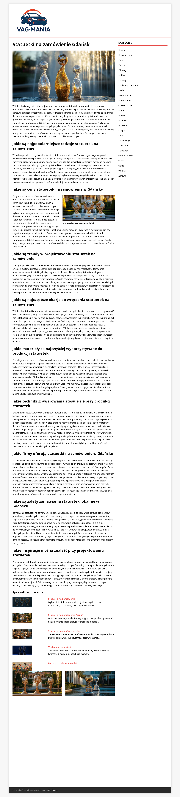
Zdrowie (122, 175)
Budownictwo (125, 55)
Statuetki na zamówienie (61, 598)
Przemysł (122, 120)
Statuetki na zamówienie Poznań (65, 615)
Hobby (121, 75)
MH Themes (53, 790)
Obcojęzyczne (125, 105)
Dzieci (121, 60)
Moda (121, 90)
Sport (121, 135)
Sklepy (121, 130)
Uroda (121, 160)
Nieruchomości (125, 100)
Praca (121, 110)
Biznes (121, 50)
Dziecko (122, 65)
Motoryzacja (124, 95)
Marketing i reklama (128, 85)
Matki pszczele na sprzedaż (62, 663)
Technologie (124, 140)
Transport (123, 145)
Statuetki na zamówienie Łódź (64, 631)
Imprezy (122, 80)
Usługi (121, 165)
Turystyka (123, 150)
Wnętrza (122, 170)
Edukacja (122, 70)
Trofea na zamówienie (60, 647)
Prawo (121, 115)
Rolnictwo (123, 125)
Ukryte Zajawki (125, 155)
